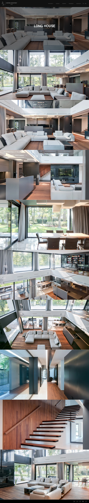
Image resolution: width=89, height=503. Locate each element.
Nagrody (71, 3)
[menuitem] (83, 3)
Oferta (64, 3)
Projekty (50, 3)
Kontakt (78, 3)
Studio (58, 3)
